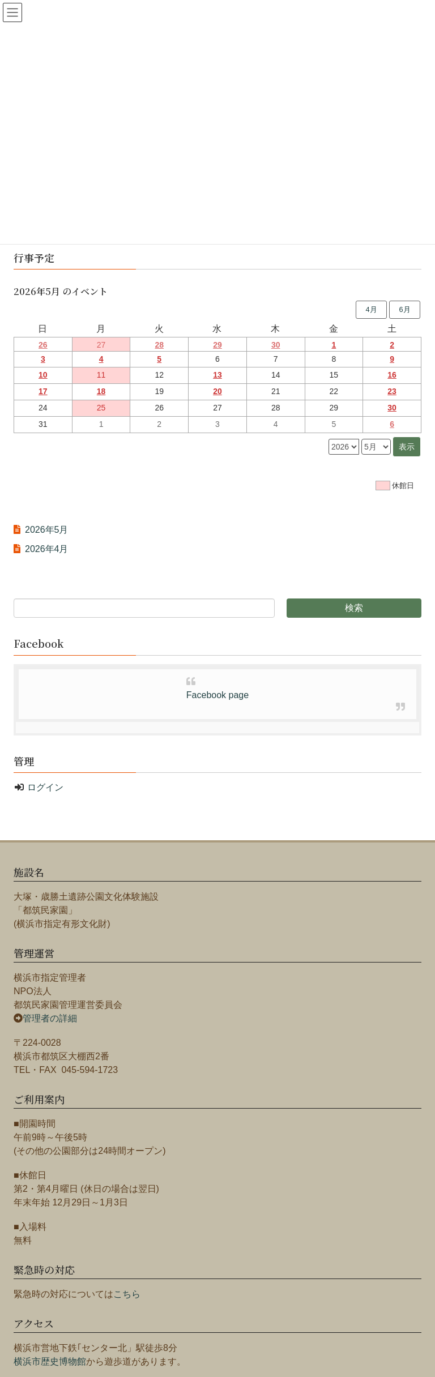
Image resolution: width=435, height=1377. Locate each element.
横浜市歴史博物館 (50, 1361)
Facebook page (217, 695)
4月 (371, 309)
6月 (404, 309)
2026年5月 (47, 529)
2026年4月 (47, 549)
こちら (126, 1294)
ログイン (45, 787)
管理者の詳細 (50, 1018)
